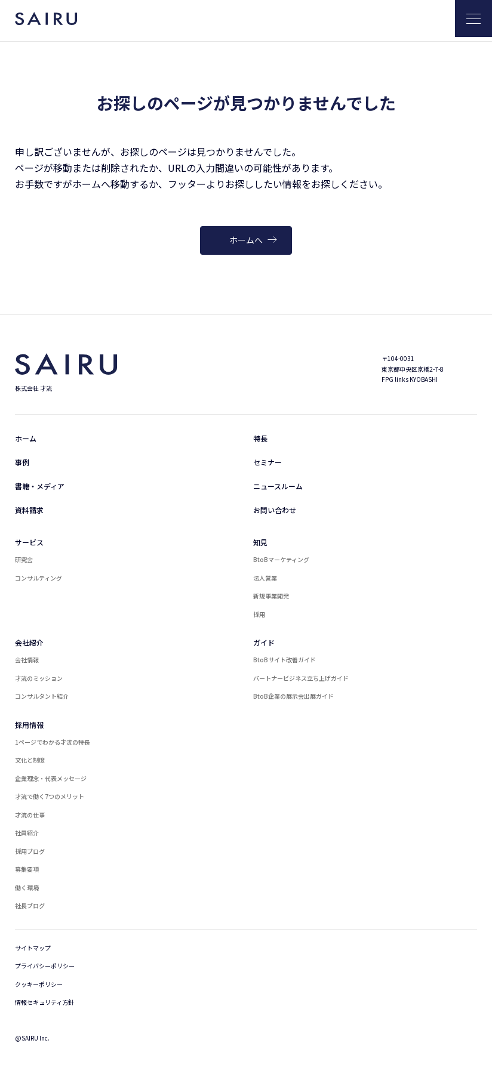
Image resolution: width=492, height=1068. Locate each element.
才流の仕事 (30, 814)
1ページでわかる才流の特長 (52, 741)
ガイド (264, 642)
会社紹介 (29, 642)
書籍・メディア (39, 486)
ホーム (25, 438)
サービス (29, 542)
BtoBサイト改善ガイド (284, 659)
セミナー (267, 462)
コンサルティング (38, 577)
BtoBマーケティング (281, 559)
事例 (22, 462)
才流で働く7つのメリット (49, 796)
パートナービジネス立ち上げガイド (301, 678)
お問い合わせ (274, 510)
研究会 (24, 559)
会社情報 (27, 659)
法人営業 (265, 577)
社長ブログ (30, 905)
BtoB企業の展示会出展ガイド (293, 696)
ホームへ (253, 240)
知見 (260, 542)
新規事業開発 (271, 595)
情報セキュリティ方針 (44, 1002)
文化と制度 (30, 759)
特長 (260, 438)
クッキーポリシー (39, 984)
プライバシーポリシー (45, 965)
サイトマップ (33, 947)
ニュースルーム (278, 486)
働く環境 (27, 887)
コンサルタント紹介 (42, 696)
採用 (259, 614)
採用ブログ (30, 851)
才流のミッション (39, 678)
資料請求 (29, 510)
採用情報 (29, 725)
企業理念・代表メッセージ (51, 778)
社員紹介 (27, 832)
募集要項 (27, 869)
